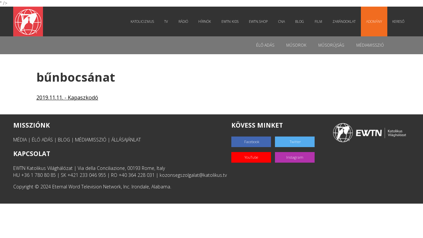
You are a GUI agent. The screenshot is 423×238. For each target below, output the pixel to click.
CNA (281, 21)
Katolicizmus (142, 21)
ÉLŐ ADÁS (42, 140)
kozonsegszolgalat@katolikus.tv (193, 175)
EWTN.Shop (258, 21)
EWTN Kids (230, 21)
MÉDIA (20, 140)
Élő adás (265, 45)
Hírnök (204, 21)
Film (318, 21)
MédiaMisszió (370, 45)
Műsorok (296, 45)
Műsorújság (331, 45)
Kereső (398, 21)
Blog (299, 21)
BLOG (64, 140)
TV (166, 21)
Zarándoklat (344, 21)
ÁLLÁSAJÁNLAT (126, 140)
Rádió (183, 21)
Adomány (374, 21)
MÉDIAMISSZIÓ (90, 140)
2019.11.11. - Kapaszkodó (67, 97)
